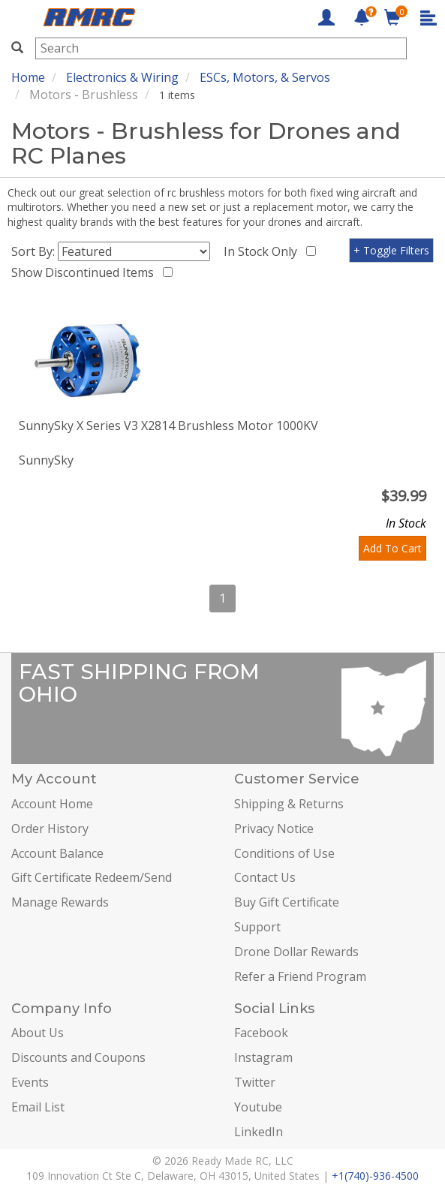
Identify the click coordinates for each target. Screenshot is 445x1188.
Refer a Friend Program (300, 976)
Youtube (258, 1107)
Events (30, 1082)
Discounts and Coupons (78, 1057)
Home (28, 77)
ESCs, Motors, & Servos (265, 77)
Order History (50, 828)
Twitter (254, 1082)
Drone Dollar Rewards (296, 951)
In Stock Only (263, 251)
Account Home (52, 804)
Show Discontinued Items (85, 272)
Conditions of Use (284, 853)
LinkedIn (258, 1131)
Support (257, 927)
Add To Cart (392, 548)
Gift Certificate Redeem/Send (91, 877)
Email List (38, 1107)
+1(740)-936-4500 (375, 1175)
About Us (37, 1032)
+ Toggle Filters (391, 250)
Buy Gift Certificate (286, 902)
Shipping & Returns (289, 804)
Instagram (263, 1057)
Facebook (261, 1032)
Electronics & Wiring (122, 77)
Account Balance (57, 853)
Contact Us (265, 877)
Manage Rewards (60, 902)
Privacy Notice (274, 828)
